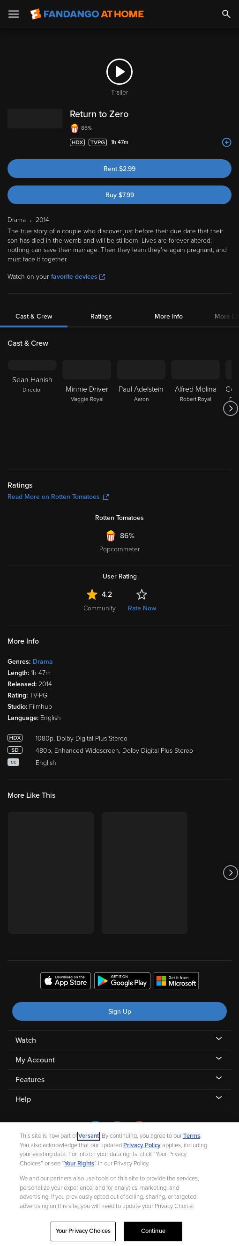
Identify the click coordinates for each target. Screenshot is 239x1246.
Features (30, 1079)
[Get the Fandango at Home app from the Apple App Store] (65, 982)
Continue (153, 1231)
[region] (119, 1184)
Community (99, 608)
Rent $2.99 (119, 169)
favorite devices (78, 277)
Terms (191, 1136)
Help (23, 1099)
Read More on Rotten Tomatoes (58, 497)
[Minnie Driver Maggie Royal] (87, 408)
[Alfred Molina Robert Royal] (195, 408)
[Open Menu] (13, 14)
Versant (88, 1136)
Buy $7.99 (119, 195)
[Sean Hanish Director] (32, 408)
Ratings (101, 316)
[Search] (226, 14)
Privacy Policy (142, 1145)
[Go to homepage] (87, 14)
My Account (35, 1060)
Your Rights (79, 1163)
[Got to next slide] (230, 408)
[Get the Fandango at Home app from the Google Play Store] (122, 982)
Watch (25, 1040)
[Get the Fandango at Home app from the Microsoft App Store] (176, 982)
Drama (43, 662)
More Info (169, 316)
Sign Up (119, 1012)
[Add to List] (227, 142)
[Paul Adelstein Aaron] (141, 408)
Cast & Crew (33, 316)
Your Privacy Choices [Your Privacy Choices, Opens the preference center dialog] (83, 1231)
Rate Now (142, 608)
